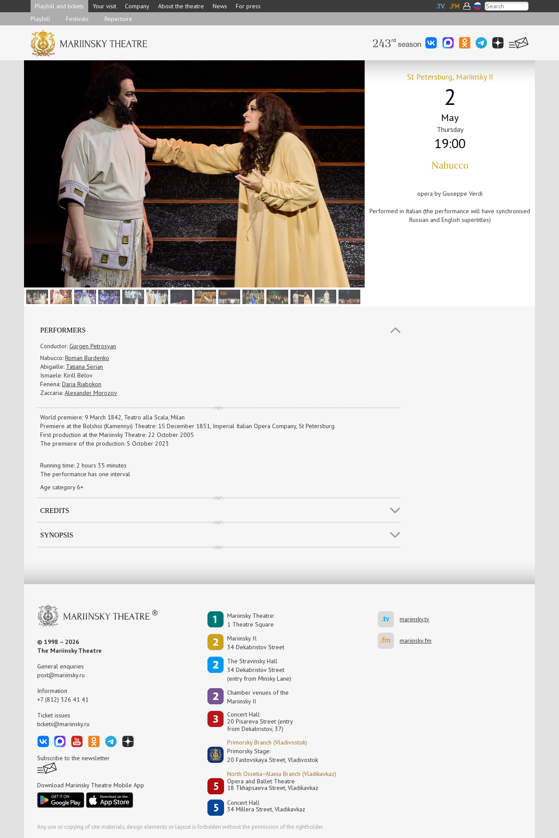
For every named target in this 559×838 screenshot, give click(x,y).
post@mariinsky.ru (61, 675)
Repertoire (118, 19)
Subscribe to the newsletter (73, 758)
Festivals (77, 19)
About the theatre (181, 6)
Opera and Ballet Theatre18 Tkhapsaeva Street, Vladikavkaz (272, 785)
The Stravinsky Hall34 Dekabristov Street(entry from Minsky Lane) (259, 669)
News (220, 6)
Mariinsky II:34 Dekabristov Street (255, 642)
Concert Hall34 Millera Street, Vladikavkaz (266, 806)
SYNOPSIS (56, 535)
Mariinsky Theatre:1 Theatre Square (250, 620)
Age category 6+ (61, 487)
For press (248, 6)
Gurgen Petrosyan (92, 346)
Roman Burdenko (87, 358)
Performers (63, 330)
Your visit (104, 6)
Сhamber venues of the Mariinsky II (258, 697)
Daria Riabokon (81, 384)
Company (137, 6)
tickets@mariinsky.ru (63, 724)
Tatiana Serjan (84, 367)
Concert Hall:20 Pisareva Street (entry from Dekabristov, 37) (260, 722)
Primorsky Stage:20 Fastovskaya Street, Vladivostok (266, 755)
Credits (54, 510)
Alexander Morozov (91, 393)
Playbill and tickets (59, 6)
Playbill (40, 19)
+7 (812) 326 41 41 (63, 699)
